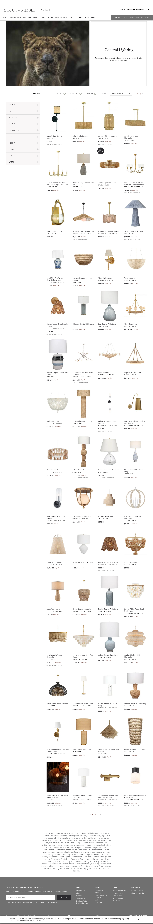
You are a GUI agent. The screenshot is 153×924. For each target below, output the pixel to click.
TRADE (125, 17)
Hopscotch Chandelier (132, 363)
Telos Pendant (129, 269)
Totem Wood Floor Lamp (81, 461)
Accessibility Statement (118, 890)
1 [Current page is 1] (139, 84)
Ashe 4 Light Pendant (80, 127)
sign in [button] (122, 10)
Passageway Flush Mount (81, 507)
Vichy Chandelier (130, 315)
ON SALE (59, 84)
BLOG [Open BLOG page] (147, 17)
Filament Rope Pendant (107, 507)
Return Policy (118, 887)
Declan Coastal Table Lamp (108, 600)
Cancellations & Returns (101, 887)
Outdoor (36, 17)
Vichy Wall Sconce (105, 269)
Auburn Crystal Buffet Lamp (82, 694)
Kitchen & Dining (15, 17)
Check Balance (137, 881)
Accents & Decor (61, 17)
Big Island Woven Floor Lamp (83, 412)
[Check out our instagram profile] (130, 907)
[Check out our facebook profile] (140, 907)
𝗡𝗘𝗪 (87, 17)
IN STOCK (89, 84)
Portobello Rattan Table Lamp (135, 694)
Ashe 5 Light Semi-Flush (107, 174)
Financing (98, 893)
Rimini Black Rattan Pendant (57, 694)
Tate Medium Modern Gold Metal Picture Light (108, 787)
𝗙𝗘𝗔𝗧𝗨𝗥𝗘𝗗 (79, 17)
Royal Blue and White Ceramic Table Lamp (55, 270)
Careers (79, 887)
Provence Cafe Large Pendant (83, 222)
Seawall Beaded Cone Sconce (135, 740)
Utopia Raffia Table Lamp (81, 740)
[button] (148, 10)
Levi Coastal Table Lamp (107, 315)
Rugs (70, 17)
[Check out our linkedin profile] (145, 907)
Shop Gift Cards (137, 884)
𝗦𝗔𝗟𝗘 (93, 17)
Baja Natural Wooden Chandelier (54, 647)
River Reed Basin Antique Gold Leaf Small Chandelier (134, 174)
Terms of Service (119, 881)
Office (43, 17)
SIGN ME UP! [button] (63, 888)
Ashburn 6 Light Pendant (107, 127)
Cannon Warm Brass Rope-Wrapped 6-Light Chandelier (57, 174)
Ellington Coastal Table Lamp (83, 315)
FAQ (96, 891)
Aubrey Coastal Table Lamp (108, 646)
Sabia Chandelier (130, 553)
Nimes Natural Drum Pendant (109, 222)
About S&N (80, 881)
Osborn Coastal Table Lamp (82, 553)
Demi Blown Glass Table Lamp (109, 461)
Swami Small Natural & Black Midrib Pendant (57, 787)
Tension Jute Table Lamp (133, 222)
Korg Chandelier (104, 363)
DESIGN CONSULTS (136, 17)
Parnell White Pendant (55, 553)
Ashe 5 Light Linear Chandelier (131, 128)
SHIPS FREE (74, 84)
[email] (30, 888)
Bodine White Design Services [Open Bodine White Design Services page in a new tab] (82, 893)
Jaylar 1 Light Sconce (54, 127)
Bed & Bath (27, 17)
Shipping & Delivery (99, 882)
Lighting (50, 17)
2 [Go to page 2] (142, 84)
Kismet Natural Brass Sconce (109, 553)
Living (5, 17)
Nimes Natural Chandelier (81, 600)
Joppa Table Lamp (53, 600)
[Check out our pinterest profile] (135, 907)
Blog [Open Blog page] (78, 884)
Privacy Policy (118, 884)
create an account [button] (135, 10)
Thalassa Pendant (53, 412)
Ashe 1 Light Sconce (54, 222)
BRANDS (118, 17)
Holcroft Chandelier (54, 461)
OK (138, 919)
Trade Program (82, 889)
